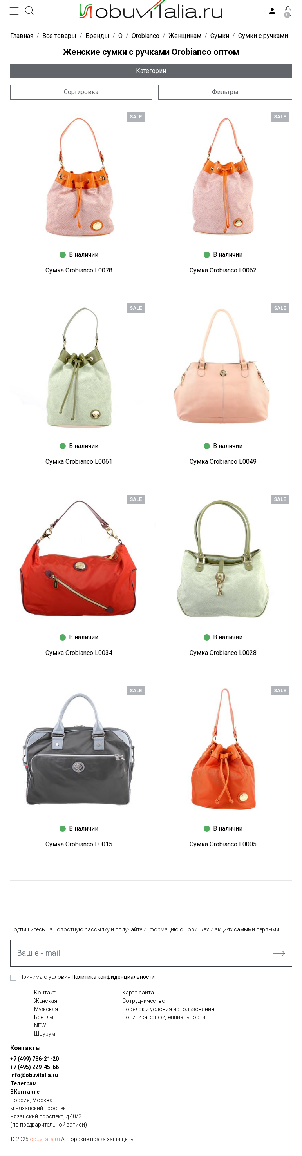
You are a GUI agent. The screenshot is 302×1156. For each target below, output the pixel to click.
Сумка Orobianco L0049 (223, 461)
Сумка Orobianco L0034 (78, 653)
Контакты (47, 992)
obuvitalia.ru (45, 1139)
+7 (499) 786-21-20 (34, 1059)
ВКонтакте (25, 1092)
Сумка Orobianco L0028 (223, 653)
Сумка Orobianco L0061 (78, 461)
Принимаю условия (87, 977)
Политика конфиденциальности (113, 977)
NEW (40, 1025)
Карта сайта (138, 992)
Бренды (43, 1017)
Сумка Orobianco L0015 (78, 844)
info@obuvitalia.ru (34, 1075)
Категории (151, 70)
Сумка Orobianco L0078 (78, 270)
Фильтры (225, 92)
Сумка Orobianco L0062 (223, 270)
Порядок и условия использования (168, 1009)
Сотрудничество (143, 1001)
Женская (45, 1001)
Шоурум (44, 1034)
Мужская (46, 1009)
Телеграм (23, 1083)
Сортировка (81, 92)
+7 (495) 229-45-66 (34, 1067)
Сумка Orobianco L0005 (223, 844)
